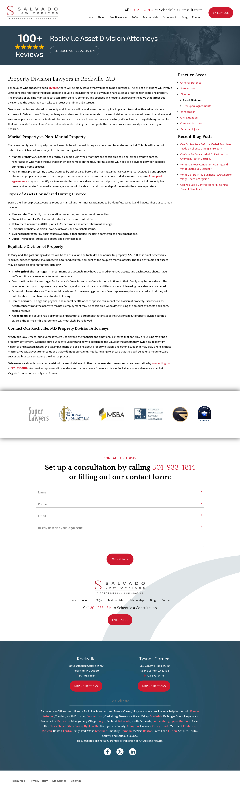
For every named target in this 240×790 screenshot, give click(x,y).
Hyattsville (91, 726)
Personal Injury (189, 129)
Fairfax (67, 730)
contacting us (161, 363)
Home (89, 17)
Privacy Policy (39, 780)
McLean (47, 730)
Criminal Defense (190, 82)
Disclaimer (59, 780)
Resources (18, 780)
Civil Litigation (189, 117)
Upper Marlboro (181, 721)
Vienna (194, 711)
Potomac (48, 716)
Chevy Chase (57, 726)
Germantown (95, 716)
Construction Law (191, 123)
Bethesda (124, 721)
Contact (197, 17)
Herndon (126, 730)
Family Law (187, 88)
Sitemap (76, 780)
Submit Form (120, 559)
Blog (185, 17)
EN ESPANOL (221, 12)
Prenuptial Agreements (197, 105)
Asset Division (192, 100)
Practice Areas (118, 17)
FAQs (135, 17)
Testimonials (150, 17)
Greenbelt (101, 730)
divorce (53, 87)
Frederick (156, 716)
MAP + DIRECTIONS (86, 686)
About (101, 17)
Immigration (187, 111)
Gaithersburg (160, 721)
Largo (101, 721)
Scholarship (170, 17)
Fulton (172, 730)
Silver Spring (75, 726)
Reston (147, 730)
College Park (160, 726)
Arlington (133, 726)
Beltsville (63, 721)
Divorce (185, 94)
